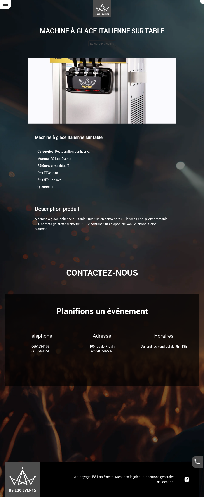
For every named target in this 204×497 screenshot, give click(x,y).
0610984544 (40, 351)
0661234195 (40, 347)
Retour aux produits (102, 43)
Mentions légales (127, 477)
